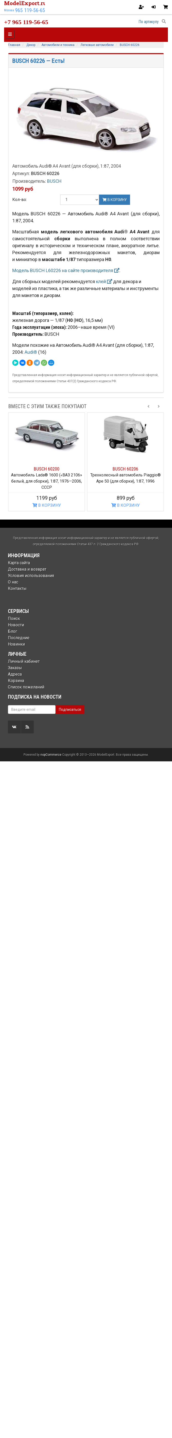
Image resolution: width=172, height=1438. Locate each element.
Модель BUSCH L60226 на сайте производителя (65, 270)
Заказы (15, 667)
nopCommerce (50, 1431)
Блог (12, 631)
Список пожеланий (26, 687)
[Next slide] (159, 406)
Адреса (15, 674)
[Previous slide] (148, 406)
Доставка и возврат (27, 569)
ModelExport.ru (25, 3)
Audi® (31, 352)
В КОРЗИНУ (47, 505)
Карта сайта (19, 562)
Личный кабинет (24, 661)
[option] (46, 462)
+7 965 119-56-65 (26, 22)
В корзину (114, 200)
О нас (13, 582)
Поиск (14, 618)
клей (104, 281)
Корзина (16, 680)
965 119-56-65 (30, 10)
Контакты (17, 588)
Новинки (16, 644)
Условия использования (31, 575)
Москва (9, 10)
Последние (18, 637)
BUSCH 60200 (46, 469)
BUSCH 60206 (125, 469)
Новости (16, 624)
